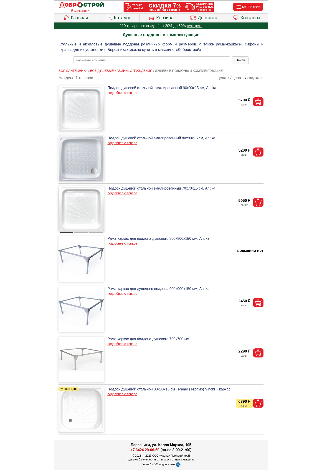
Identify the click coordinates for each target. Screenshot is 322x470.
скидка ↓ (254, 78)
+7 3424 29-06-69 (145, 450)
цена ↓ (238, 78)
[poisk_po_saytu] (152, 60)
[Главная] (81, 5)
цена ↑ (223, 78)
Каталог (118, 17)
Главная (75, 17)
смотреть (194, 26)
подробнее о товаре (122, 93)
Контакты (246, 17)
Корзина (160, 17)
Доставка (203, 17)
